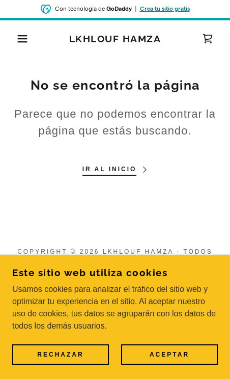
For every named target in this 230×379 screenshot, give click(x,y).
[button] (17, 39)
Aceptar (169, 354)
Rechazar (60, 354)
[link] (115, 39)
